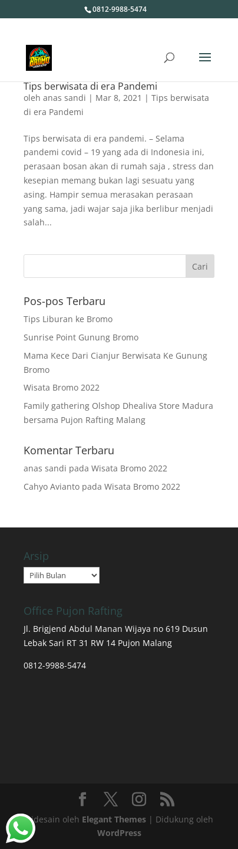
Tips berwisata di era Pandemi (90, 86)
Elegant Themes (114, 819)
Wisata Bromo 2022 (62, 387)
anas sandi (64, 97)
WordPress (119, 832)
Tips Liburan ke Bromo (68, 318)
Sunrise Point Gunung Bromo (81, 337)
